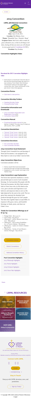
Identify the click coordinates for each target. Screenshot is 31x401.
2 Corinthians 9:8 (20, 47)
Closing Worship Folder (11, 104)
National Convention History (15, 252)
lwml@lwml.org (15, 372)
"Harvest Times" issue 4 (11, 137)
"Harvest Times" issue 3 (11, 135)
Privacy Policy (14, 353)
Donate (16, 368)
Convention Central (12, 240)
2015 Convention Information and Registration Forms (14, 113)
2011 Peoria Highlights (10, 264)
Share (3, 282)
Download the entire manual (12, 122)
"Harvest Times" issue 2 (11, 134)
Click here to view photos (12, 94)
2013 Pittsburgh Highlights (12, 260)
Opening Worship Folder (11, 102)
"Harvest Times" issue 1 (11, 132)
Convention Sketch (10, 116)
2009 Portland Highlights (11, 267)
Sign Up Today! (15, 386)
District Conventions (13, 246)
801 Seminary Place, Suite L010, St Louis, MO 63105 (15, 350)
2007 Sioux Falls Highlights (12, 270)
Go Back (6, 11)
